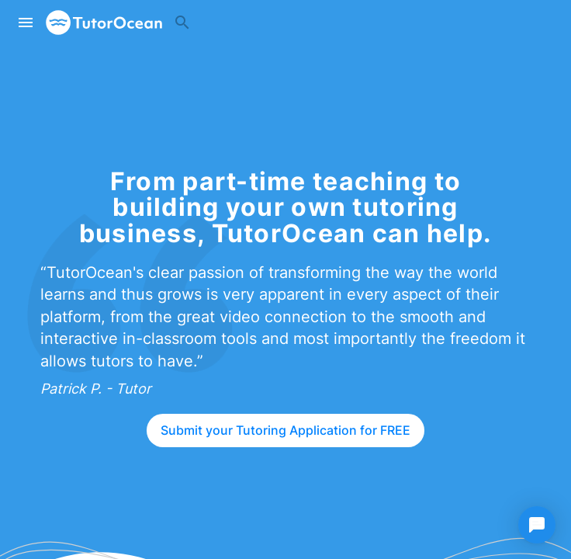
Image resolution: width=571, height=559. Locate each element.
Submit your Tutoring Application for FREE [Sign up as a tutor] (285, 430)
